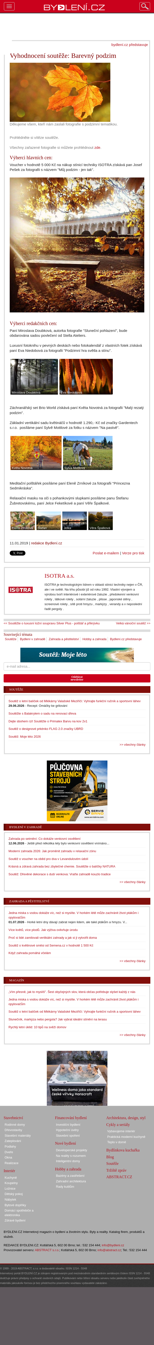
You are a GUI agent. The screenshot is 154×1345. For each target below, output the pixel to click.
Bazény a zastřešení (70, 1175)
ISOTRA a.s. (59, 576)
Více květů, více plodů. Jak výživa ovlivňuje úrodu (43, 930)
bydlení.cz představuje (129, 45)
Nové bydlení (65, 1143)
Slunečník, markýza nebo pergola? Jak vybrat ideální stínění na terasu (57, 1019)
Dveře (9, 1152)
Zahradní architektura (71, 1181)
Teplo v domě (116, 1142)
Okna (8, 1157)
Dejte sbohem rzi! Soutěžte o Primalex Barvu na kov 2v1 (47, 721)
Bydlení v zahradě (32, 639)
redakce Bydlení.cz (46, 543)
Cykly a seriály (118, 1125)
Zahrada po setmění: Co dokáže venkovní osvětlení (44, 839)
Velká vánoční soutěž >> (133, 623)
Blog (110, 1157)
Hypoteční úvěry (67, 1130)
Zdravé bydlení (15, 1220)
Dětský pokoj (14, 1194)
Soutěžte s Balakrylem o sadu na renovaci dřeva (42, 713)
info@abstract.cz (109, 1250)
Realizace (11, 1163)
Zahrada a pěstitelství (64, 639)
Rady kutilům (65, 1186)
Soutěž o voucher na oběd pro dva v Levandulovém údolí (48, 859)
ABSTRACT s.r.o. (47, 1250)
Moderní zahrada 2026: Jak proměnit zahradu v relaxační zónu (52, 851)
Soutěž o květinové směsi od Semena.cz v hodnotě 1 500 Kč (50, 945)
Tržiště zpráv (116, 1170)
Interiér (9, 1171)
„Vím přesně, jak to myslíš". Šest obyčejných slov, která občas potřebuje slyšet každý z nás (71, 992)
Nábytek (10, 1199)
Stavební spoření (68, 1135)
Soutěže (10, 639)
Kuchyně (11, 1177)
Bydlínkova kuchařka (122, 1150)
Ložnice (10, 1188)
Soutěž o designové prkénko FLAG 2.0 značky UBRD (45, 729)
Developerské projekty (71, 1150)
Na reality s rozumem (71, 1156)
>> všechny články (133, 744)
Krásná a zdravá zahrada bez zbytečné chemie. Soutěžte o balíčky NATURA (61, 866)
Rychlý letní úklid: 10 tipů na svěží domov (37, 1027)
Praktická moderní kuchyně (126, 1137)
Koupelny (11, 1183)
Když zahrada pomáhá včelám (29, 953)
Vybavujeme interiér (121, 1131)
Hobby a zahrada (94, 639)
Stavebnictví (13, 1118)
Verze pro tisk (133, 553)
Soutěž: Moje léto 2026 (24, 736)
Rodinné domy (15, 1124)
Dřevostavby (13, 1130)
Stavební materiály (18, 1135)
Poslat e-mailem (106, 553)
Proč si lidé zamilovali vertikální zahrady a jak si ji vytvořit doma (52, 937)
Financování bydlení (71, 1118)
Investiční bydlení (68, 1124)
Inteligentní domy (68, 1161)
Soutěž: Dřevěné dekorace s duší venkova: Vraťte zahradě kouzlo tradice (59, 874)
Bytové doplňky (15, 1205)
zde (97, 147)
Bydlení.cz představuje (126, 639)
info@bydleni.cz (113, 1245)
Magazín (16, 980)
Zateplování (13, 1141)
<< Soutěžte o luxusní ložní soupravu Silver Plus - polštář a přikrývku (52, 623)
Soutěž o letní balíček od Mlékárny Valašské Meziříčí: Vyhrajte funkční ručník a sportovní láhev (74, 701)
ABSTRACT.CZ (119, 1177)
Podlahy (10, 1146)
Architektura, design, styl (126, 1118)
